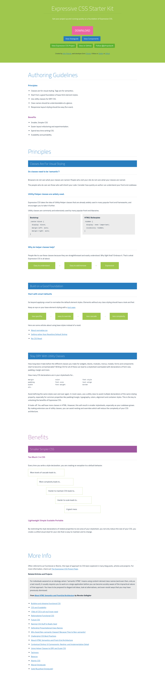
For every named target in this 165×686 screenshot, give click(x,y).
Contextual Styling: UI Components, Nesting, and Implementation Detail (60, 644)
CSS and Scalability (38, 607)
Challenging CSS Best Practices (43, 636)
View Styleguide (71, 38)
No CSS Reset (36, 338)
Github (107, 53)
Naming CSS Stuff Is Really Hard (44, 623)
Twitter (100, 53)
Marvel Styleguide (38, 664)
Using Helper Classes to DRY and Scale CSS (48, 648)
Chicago (88, 53)
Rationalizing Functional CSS (42, 615)
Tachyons (35, 652)
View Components (91, 38)
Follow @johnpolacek (104, 45)
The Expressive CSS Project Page (65, 568)
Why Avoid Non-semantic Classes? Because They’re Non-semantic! (58, 632)
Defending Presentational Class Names (47, 627)
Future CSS (35, 619)
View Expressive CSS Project (63, 45)
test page (71, 307)
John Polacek (67, 53)
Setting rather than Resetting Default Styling (49, 334)
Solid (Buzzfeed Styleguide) (42, 668)
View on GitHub (85, 45)
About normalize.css (39, 330)
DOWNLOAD (82, 30)
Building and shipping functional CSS (46, 603)
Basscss (34, 656)
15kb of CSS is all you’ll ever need (44, 611)
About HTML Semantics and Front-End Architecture (54, 595)
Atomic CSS (35, 660)
